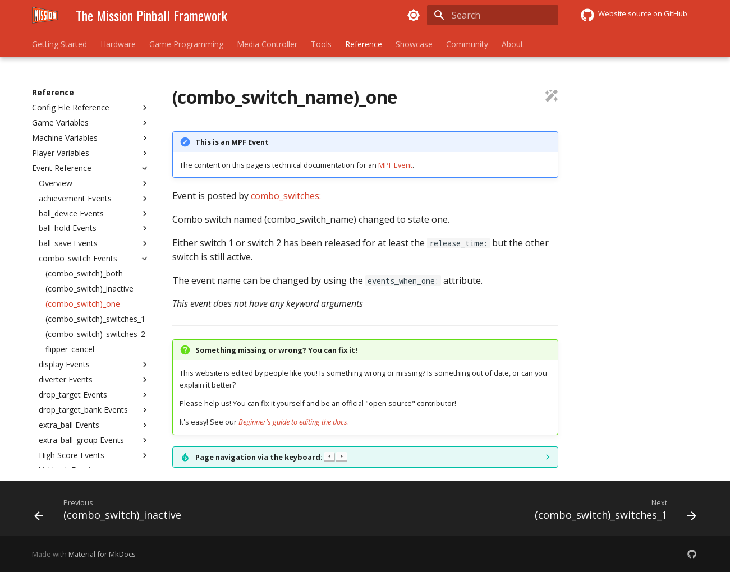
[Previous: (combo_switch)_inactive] (110, 512)
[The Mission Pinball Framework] (44, 15)
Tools (321, 44)
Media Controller (267, 44)
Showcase (414, 44)
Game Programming (186, 44)
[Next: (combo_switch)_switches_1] (612, 512)
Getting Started (59, 44)
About (513, 44)
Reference (363, 44)
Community (467, 44)
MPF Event (395, 165)
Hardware (118, 44)
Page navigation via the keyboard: (271, 457)
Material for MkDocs (102, 554)
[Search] (492, 15)
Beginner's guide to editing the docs (292, 422)
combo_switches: (286, 196)
